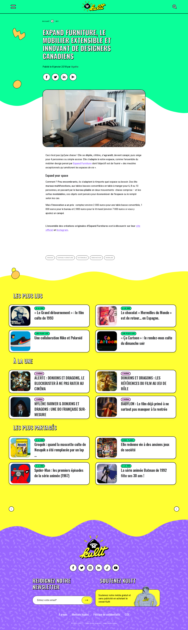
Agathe (74, 66)
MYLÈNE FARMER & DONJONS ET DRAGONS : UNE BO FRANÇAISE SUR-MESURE (60, 409)
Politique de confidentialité (106, 614)
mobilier (109, 258)
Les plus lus (42, 334)
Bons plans (128, 440)
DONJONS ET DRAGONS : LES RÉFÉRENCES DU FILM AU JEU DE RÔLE (143, 383)
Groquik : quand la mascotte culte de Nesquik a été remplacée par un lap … (60, 450)
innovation (96, 258)
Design (50, 258)
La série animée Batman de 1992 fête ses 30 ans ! (144, 472)
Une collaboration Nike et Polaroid (58, 337)
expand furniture (65, 258)
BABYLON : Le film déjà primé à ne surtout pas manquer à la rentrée (145, 406)
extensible (82, 258)
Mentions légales (80, 614)
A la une (39, 308)
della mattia (112, 623)
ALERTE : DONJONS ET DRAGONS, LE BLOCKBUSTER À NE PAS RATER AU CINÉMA (59, 383)
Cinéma (39, 374)
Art (57, 21)
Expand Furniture (82, 163)
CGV (127, 614)
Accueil (45, 21)
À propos (63, 614)
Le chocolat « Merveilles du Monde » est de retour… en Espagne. (146, 315)
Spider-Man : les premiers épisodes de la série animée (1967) (58, 472)
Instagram (62, 230)
